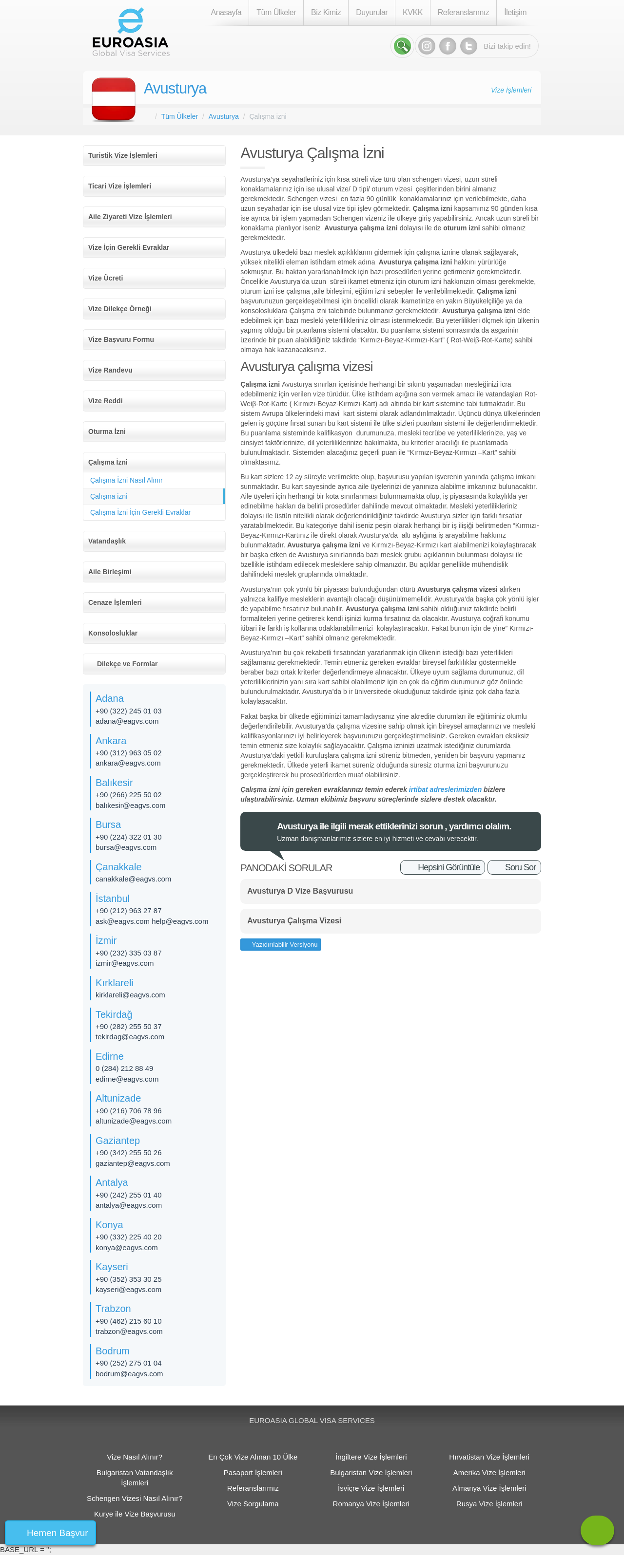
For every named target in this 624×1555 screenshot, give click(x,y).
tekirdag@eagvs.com (130, 1036)
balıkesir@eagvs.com (131, 805)
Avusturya (175, 88)
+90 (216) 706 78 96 (129, 1110)
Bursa (108, 824)
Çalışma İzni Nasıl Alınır (126, 480)
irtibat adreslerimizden (445, 789)
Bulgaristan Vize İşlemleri (371, 1472)
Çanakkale (119, 867)
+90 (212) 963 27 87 (129, 910)
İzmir (106, 940)
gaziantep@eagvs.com (133, 1163)
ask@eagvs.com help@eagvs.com (152, 921)
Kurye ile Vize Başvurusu (134, 1514)
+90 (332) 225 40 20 (129, 1237)
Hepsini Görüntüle (449, 867)
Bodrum (113, 1351)
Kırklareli (115, 982)
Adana (110, 698)
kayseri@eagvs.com (128, 1289)
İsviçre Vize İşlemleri (371, 1488)
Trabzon (113, 1308)
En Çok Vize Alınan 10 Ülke (252, 1457)
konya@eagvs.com (127, 1247)
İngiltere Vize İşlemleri (371, 1457)
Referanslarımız (463, 12)
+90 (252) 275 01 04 (129, 1363)
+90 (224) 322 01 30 (129, 837)
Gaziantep (118, 1140)
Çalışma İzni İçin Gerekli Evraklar (140, 512)
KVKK (413, 12)
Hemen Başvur (57, 1533)
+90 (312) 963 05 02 (129, 753)
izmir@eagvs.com (125, 963)
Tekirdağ (114, 1014)
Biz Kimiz (326, 12)
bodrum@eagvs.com (129, 1373)
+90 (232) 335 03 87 (129, 953)
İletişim (515, 12)
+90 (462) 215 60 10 (129, 1321)
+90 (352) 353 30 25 (129, 1279)
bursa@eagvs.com (126, 847)
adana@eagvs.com (127, 721)
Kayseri (112, 1266)
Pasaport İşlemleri (253, 1472)
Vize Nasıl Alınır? (134, 1457)
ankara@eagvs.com (128, 763)
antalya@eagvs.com (129, 1205)
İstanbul (113, 898)
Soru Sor (520, 867)
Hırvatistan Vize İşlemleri (489, 1457)
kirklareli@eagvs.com (130, 995)
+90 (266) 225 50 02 (129, 794)
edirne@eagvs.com (127, 1079)
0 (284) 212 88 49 (124, 1068)
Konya (109, 1224)
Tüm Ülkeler (276, 12)
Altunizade (118, 1098)
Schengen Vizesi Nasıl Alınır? (135, 1498)
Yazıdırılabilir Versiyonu (283, 944)
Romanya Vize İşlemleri (371, 1503)
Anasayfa (226, 12)
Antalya (112, 1182)
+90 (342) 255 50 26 (129, 1152)
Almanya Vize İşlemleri (489, 1488)
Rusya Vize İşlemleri (489, 1503)
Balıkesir (114, 782)
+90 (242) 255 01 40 (129, 1195)
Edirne (110, 1056)
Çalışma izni (108, 496)
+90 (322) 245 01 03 (129, 711)
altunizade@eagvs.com (134, 1121)
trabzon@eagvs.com (129, 1331)
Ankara (111, 740)
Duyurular (372, 12)
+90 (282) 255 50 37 (129, 1026)
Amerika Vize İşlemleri (489, 1472)
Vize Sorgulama (253, 1503)
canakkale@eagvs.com (133, 879)
